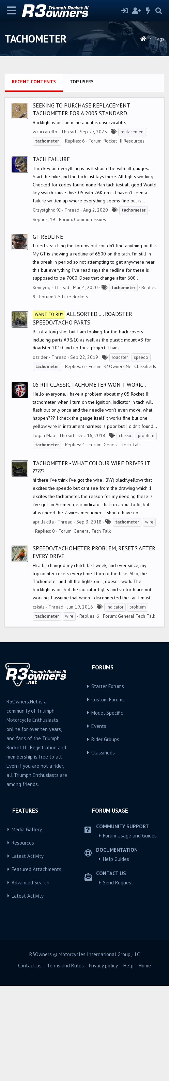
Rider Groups (105, 834)
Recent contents (34, 177)
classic (125, 531)
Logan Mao (44, 531)
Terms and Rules (65, 1061)
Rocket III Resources (124, 236)
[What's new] (148, 11)
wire (149, 617)
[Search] (158, 11)
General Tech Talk (122, 540)
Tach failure (51, 254)
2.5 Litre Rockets (71, 392)
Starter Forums (107, 781)
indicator (115, 702)
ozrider (40, 452)
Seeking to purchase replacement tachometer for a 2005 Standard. (81, 204)
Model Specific (107, 808)
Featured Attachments (36, 964)
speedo (141, 452)
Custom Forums (108, 795)
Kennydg (41, 383)
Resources (23, 938)
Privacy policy (103, 1061)
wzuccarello (45, 227)
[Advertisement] (84, 117)
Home (145, 1061)
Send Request (118, 978)
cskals (39, 702)
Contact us (30, 1061)
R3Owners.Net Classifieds (130, 462)
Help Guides (116, 954)
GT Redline (48, 332)
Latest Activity (28, 951)
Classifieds (103, 848)
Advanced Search (30, 978)
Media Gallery (27, 924)
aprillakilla (43, 617)
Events (98, 821)
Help (128, 1061)
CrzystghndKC (47, 305)
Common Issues (90, 315)
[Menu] (11, 10)
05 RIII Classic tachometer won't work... (89, 480)
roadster (120, 452)
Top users (82, 177)
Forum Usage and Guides (130, 931)
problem (146, 531)
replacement (133, 227)
